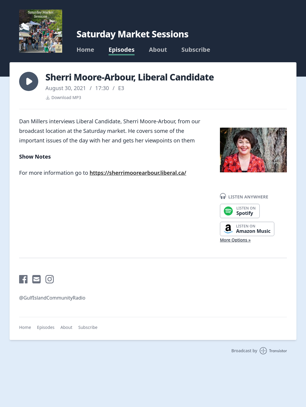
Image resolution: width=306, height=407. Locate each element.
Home (85, 50)
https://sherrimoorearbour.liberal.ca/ (138, 172)
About (158, 50)
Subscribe (195, 50)
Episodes (121, 50)
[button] (28, 81)
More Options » (235, 240)
